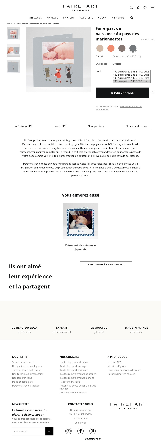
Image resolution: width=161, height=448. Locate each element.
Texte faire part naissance (74, 369)
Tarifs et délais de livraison (26, 369)
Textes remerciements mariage (77, 377)
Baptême (69, 17)
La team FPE (114, 362)
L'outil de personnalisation (74, 362)
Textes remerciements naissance (78, 373)
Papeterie (86, 17)
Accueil (9, 23)
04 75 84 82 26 (80, 418)
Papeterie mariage (70, 381)
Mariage (52, 17)
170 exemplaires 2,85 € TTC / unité (131, 71)
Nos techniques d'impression (27, 373)
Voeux (102, 17)
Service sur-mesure (22, 362)
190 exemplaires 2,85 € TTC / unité (131, 78)
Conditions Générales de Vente (124, 369)
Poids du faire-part (22, 381)
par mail (82, 422)
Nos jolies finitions (22, 377)
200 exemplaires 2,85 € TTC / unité (131, 81)
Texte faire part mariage (73, 366)
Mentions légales (117, 366)
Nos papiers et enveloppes (27, 366)
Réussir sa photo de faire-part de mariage (78, 387)
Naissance (35, 17)
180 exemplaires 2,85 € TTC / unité (131, 74)
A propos (118, 17)
